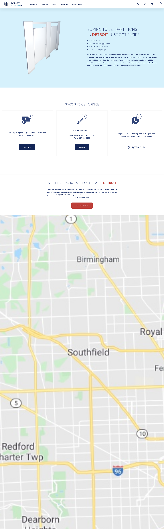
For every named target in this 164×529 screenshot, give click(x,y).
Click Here (27, 147)
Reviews (63, 4)
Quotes (44, 4)
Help (53, 4)
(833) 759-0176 (136, 147)
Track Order (76, 4)
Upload (82, 147)
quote (133, 65)
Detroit (138, 55)
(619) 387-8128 (84, 138)
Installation (133, 63)
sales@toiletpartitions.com (84, 135)
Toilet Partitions (11, 4)
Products (32, 4)
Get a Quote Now (82, 205)
